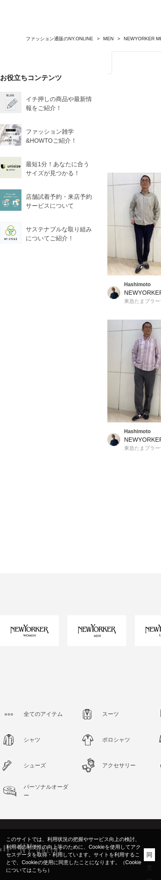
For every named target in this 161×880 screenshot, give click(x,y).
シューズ (35, 765)
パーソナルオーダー (46, 791)
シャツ (32, 739)
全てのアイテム (43, 714)
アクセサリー (119, 765)
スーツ (110, 714)
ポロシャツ (116, 739)
